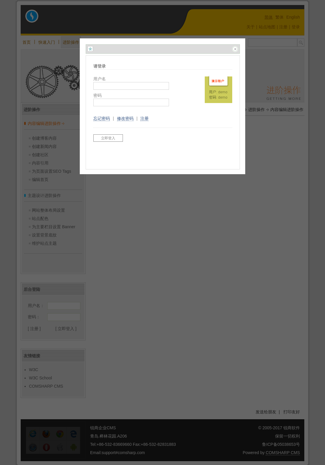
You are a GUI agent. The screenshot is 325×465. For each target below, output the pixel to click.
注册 (144, 118)
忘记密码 (101, 118)
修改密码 (125, 118)
